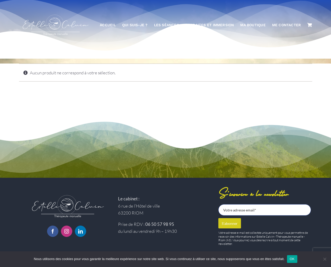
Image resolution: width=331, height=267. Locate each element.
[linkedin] (80, 231)
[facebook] (52, 231)
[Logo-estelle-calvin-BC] (66, 195)
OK (292, 259)
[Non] (324, 259)
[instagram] (66, 231)
